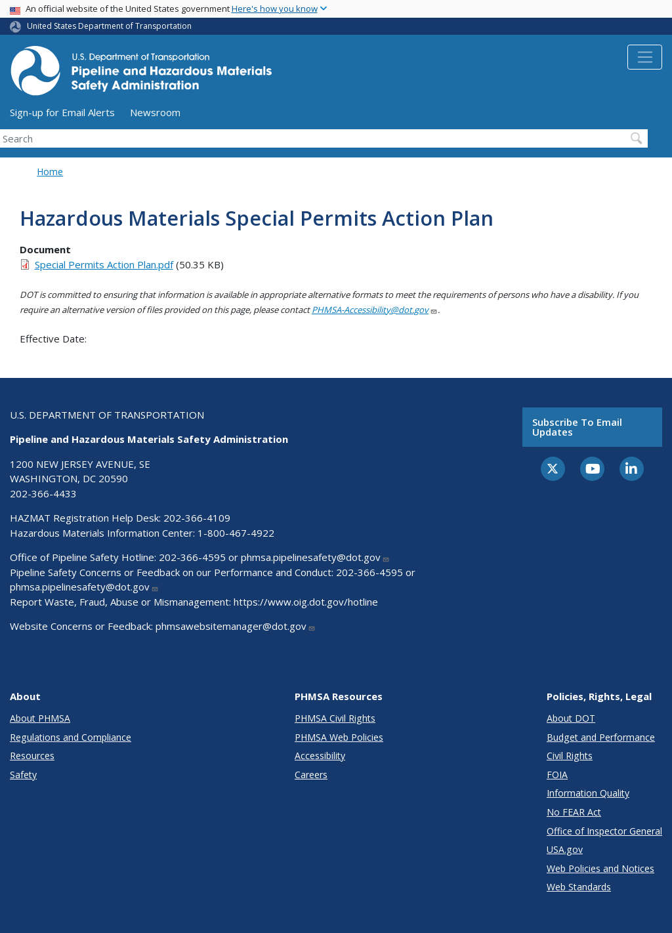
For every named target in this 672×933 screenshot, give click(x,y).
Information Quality (588, 793)
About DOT (571, 718)
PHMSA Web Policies (339, 737)
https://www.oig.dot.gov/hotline (306, 601)
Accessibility (320, 755)
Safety (23, 774)
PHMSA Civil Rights (335, 718)
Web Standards (579, 887)
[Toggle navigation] (644, 57)
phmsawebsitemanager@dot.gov (236, 625)
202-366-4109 (196, 517)
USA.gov (565, 849)
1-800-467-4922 (236, 532)
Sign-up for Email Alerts (62, 112)
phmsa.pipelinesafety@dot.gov (315, 557)
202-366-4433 (43, 493)
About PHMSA (40, 718)
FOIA (557, 774)
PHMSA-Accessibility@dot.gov (375, 310)
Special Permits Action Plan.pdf (104, 264)
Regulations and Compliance (70, 737)
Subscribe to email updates (577, 426)
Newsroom (155, 112)
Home (50, 171)
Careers (311, 774)
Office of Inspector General (604, 831)
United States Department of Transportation (109, 25)
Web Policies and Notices (600, 868)
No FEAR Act (574, 812)
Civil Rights (570, 755)
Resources (32, 755)
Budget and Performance (601, 737)
